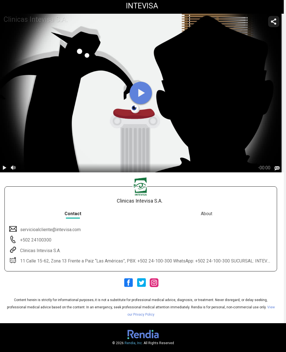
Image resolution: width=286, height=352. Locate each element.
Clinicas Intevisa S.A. (40, 250)
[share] (273, 21)
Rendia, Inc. (134, 343)
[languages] (277, 168)
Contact (73, 213)
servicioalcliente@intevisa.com (50, 229)
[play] (141, 93)
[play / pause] (4, 167)
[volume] (13, 167)
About (206, 213)
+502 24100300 (35, 240)
